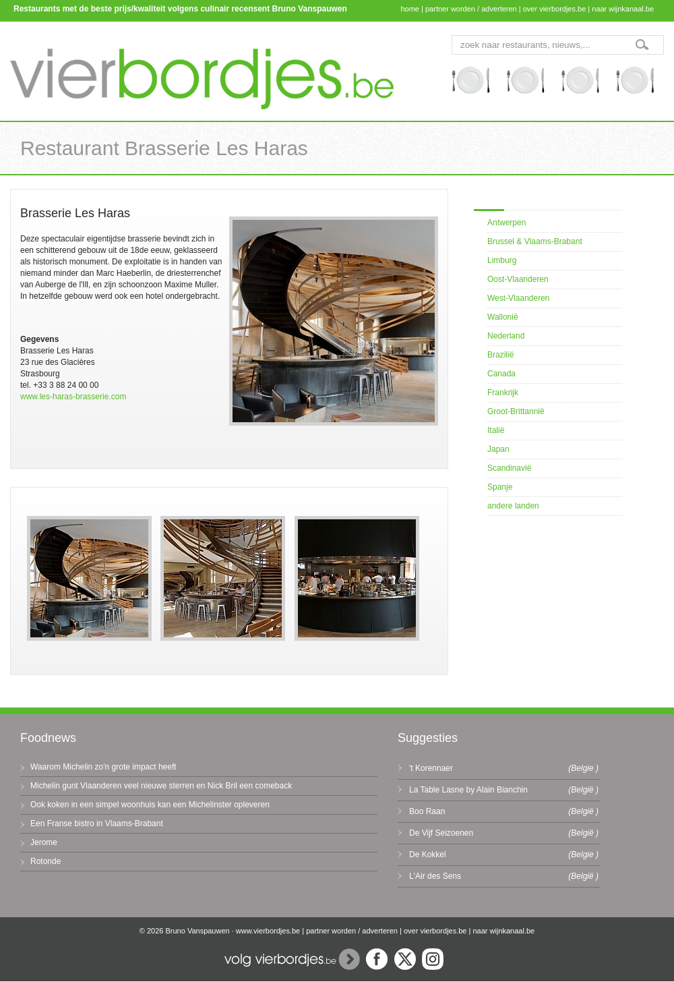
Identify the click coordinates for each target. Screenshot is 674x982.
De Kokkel (427, 854)
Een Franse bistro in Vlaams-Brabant (96, 823)
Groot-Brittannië (516, 411)
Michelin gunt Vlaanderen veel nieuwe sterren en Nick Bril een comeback (161, 785)
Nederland (505, 336)
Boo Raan (427, 811)
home (409, 9)
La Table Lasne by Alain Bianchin (468, 790)
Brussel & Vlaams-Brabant (534, 241)
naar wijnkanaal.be (623, 9)
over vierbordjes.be (554, 9)
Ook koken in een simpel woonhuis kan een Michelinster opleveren (150, 804)
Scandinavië (509, 468)
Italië (495, 430)
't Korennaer (431, 768)
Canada (501, 373)
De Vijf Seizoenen (441, 833)
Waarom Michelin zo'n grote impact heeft (103, 767)
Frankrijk (502, 392)
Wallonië (502, 317)
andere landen (513, 506)
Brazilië (500, 354)
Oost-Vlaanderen (518, 279)
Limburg (501, 260)
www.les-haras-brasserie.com (73, 396)
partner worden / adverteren (471, 9)
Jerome (43, 842)
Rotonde (45, 861)
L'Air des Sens (435, 876)
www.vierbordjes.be (268, 931)
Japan (498, 449)
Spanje (499, 487)
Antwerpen (506, 222)
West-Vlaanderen (518, 298)
